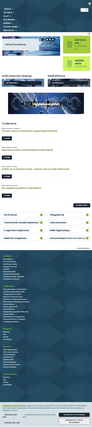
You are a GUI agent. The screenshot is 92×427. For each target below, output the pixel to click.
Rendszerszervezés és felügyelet (14, 319)
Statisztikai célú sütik (9, 416)
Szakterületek (8, 286)
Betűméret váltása (88, 33)
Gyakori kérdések (10, 374)
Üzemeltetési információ (11, 279)
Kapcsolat (7, 346)
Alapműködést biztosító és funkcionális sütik (39, 416)
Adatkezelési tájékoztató (11, 274)
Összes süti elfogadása (74, 415)
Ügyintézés (7, 329)
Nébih (31, 3)
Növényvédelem (8, 314)
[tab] (47, 39)
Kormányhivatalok (9, 354)
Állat (4, 334)
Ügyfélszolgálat (8, 359)
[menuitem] (38, 9)
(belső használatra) (67, 238)
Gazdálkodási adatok (10, 264)
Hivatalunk (7, 256)
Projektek (6, 269)
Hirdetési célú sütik (11, 423)
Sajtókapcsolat (8, 357)
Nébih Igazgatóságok (10, 349)
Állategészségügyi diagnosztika (14, 292)
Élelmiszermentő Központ (12, 364)
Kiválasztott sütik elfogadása (74, 421)
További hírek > (81, 205)
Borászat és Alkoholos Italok (12, 297)
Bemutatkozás (8, 259)
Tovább (7, 138)
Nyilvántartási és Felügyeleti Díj (13, 317)
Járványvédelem (8, 304)
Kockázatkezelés (8, 309)
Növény (5, 337)
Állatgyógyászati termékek (12, 294)
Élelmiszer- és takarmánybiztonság (15, 299)
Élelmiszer (6, 332)
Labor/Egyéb (7, 339)
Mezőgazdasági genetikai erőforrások (15, 312)
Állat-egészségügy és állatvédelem (14, 289)
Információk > (23, 83)
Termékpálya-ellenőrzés (11, 322)
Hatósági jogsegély (9, 362)
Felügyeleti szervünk (10, 266)
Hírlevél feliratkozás (15, 44)
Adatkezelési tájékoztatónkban (14, 406)
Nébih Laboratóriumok (10, 352)
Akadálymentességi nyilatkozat (13, 276)
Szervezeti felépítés (9, 261)
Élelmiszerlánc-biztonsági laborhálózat (16, 302)
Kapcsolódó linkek (9, 271)
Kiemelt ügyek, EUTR (10, 307)
